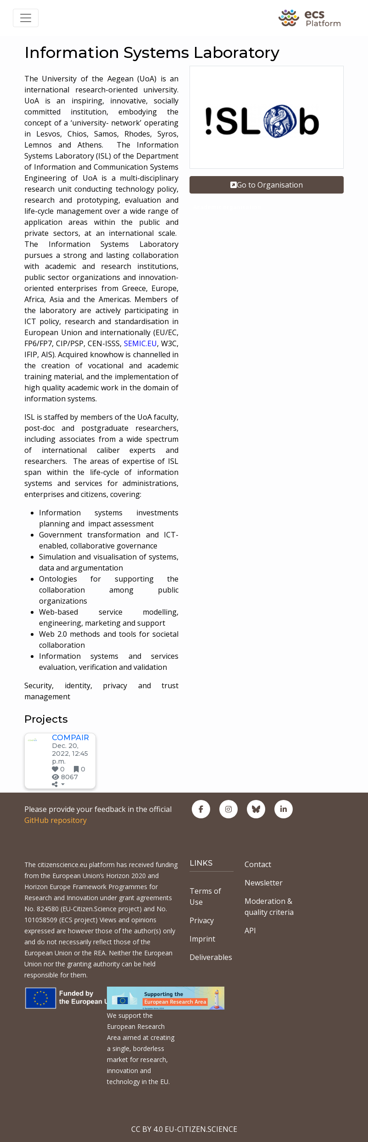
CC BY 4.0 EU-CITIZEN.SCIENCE (184, 1129)
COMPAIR (70, 737)
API (250, 930)
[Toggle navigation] (26, 18)
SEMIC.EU (140, 343)
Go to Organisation (266, 185)
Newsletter (264, 883)
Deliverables (211, 957)
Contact (258, 864)
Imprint (202, 939)
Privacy (202, 920)
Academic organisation (227, 207)
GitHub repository (55, 820)
